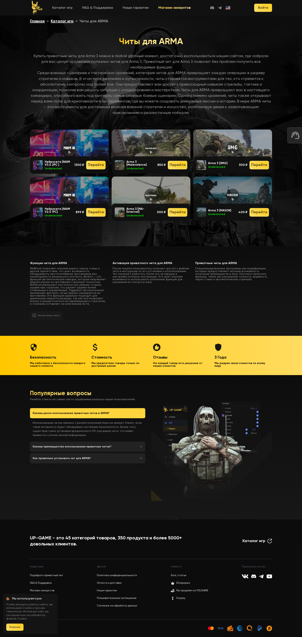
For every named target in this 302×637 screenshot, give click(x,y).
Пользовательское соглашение (117, 598)
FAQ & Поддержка (97, 8)
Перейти (96, 165)
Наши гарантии (136, 8)
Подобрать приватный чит (46, 575)
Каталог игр (62, 8)
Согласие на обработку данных (117, 606)
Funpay (178, 598)
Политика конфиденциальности (117, 575)
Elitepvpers (180, 583)
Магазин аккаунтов (174, 8)
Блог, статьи (178, 575)
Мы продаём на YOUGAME (192, 590)
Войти (263, 8)
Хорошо (14, 627)
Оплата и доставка (109, 583)
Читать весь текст (49, 315)
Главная (37, 21)
